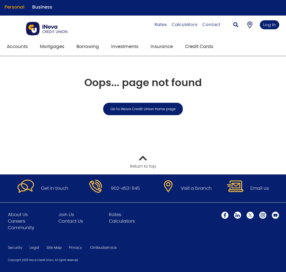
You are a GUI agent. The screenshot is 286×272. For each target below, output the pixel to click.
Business (42, 7)
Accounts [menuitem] (17, 46)
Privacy (75, 247)
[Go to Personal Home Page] (63, 28)
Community (21, 228)
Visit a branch (196, 188)
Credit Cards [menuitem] (199, 46)
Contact (211, 25)
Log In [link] (269, 25)
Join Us (66, 215)
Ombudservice (103, 247)
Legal (34, 247)
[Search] (236, 25)
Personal (14, 7)
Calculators (184, 25)
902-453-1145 (125, 188)
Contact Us (70, 221)
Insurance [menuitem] (162, 46)
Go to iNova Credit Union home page (143, 109)
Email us (259, 188)
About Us (18, 215)
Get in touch (54, 188)
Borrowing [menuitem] (87, 46)
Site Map (54, 247)
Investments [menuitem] (124, 46)
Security (15, 247)
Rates (161, 25)
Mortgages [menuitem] (52, 46)
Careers (16, 221)
